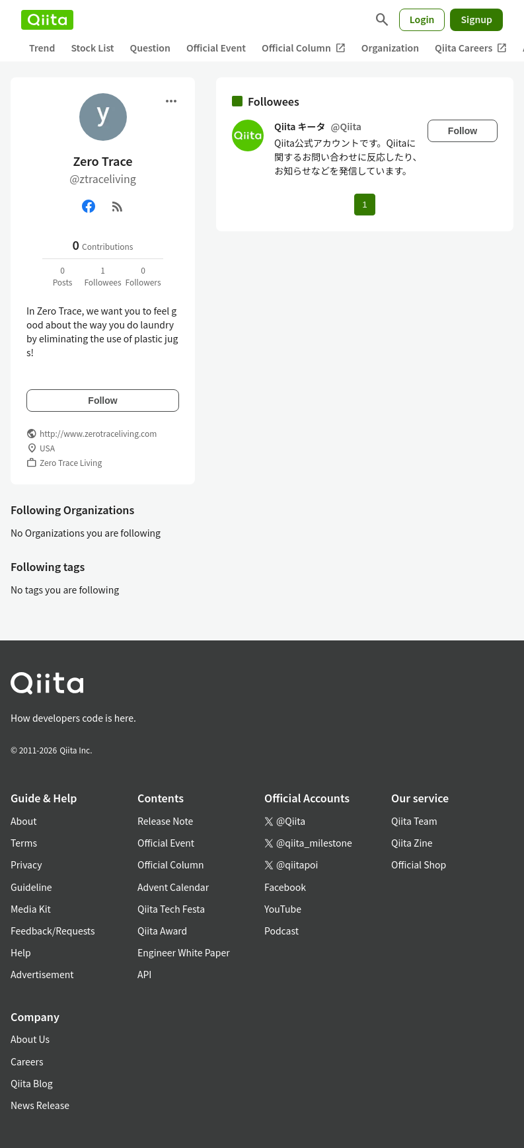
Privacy (26, 864)
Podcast (281, 930)
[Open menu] (171, 101)
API (144, 974)
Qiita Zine (412, 842)
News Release (40, 1105)
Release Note (165, 820)
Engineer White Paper (183, 952)
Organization (390, 47)
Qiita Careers (471, 48)
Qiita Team (414, 820)
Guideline (31, 887)
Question (150, 47)
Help (21, 952)
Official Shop (418, 864)
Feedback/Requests (53, 930)
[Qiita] (47, 20)
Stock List (92, 47)
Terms (24, 842)
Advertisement (42, 974)
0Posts (63, 275)
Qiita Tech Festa (171, 908)
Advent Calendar (173, 887)
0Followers (143, 275)
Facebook (285, 887)
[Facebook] (88, 206)
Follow (102, 400)
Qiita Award (162, 930)
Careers (27, 1061)
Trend (42, 47)
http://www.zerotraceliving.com (98, 433)
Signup (476, 19)
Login (422, 19)
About (23, 820)
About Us (30, 1039)
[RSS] (117, 206)
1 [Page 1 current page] (364, 205)
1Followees (102, 275)
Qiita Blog (32, 1083)
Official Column (304, 48)
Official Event (216, 47)
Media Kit (31, 908)
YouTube (282, 908)
